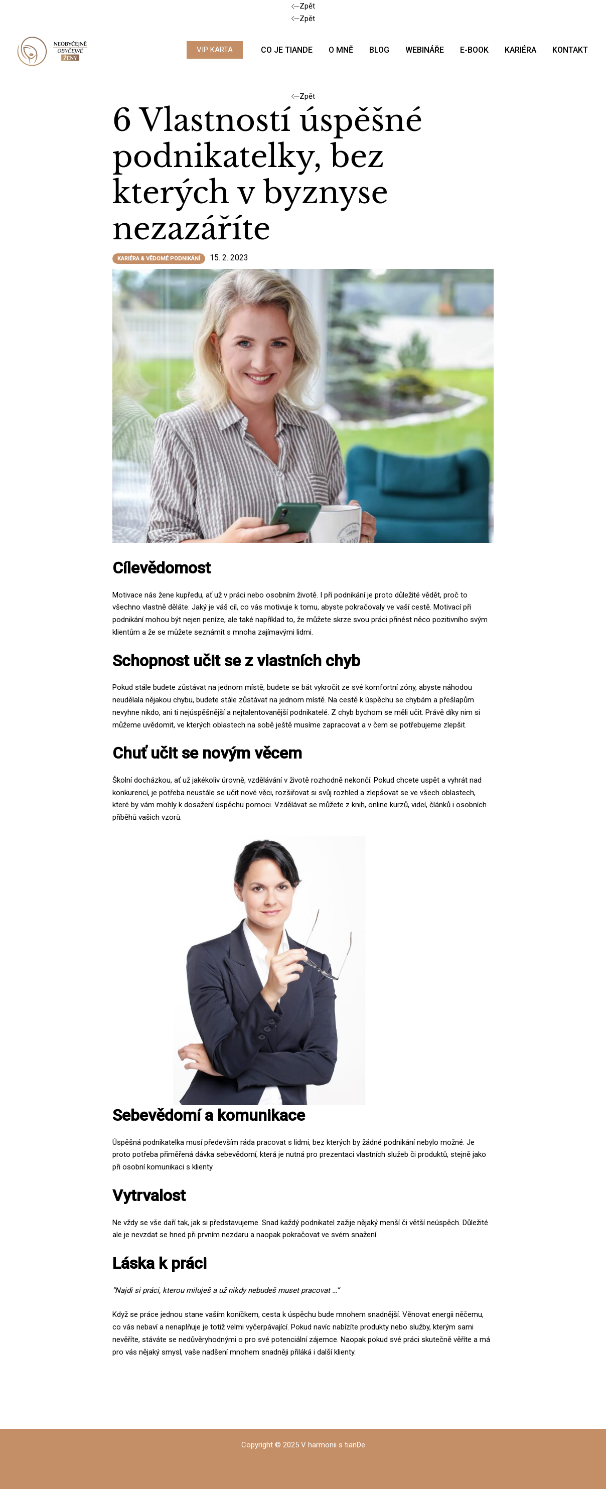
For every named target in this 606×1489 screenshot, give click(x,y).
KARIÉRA (520, 50)
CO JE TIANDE (287, 50)
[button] (215, 50)
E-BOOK (474, 50)
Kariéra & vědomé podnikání (158, 258)
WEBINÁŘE (424, 50)
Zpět (303, 6)
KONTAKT (570, 50)
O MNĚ (341, 50)
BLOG (379, 50)
